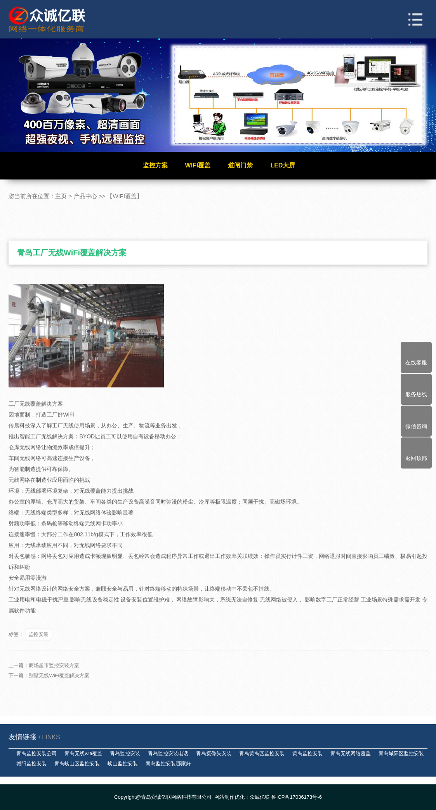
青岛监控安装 (125, 753)
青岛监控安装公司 (36, 753)
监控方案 (155, 165)
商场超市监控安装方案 (54, 676)
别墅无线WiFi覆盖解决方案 (59, 686)
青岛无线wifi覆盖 (83, 753)
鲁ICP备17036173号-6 (296, 797)
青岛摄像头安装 (213, 753)
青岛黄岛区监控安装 (262, 753)
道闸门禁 (240, 165)
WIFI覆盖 (198, 165)
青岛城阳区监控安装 (401, 753)
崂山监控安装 (123, 763)
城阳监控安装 (31, 763)
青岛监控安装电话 (168, 753)
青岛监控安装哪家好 (168, 763)
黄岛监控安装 (307, 753)
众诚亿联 (260, 797)
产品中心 (85, 196)
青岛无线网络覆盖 (350, 753)
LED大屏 (282, 165)
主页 (61, 196)
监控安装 (38, 645)
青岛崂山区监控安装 (77, 763)
